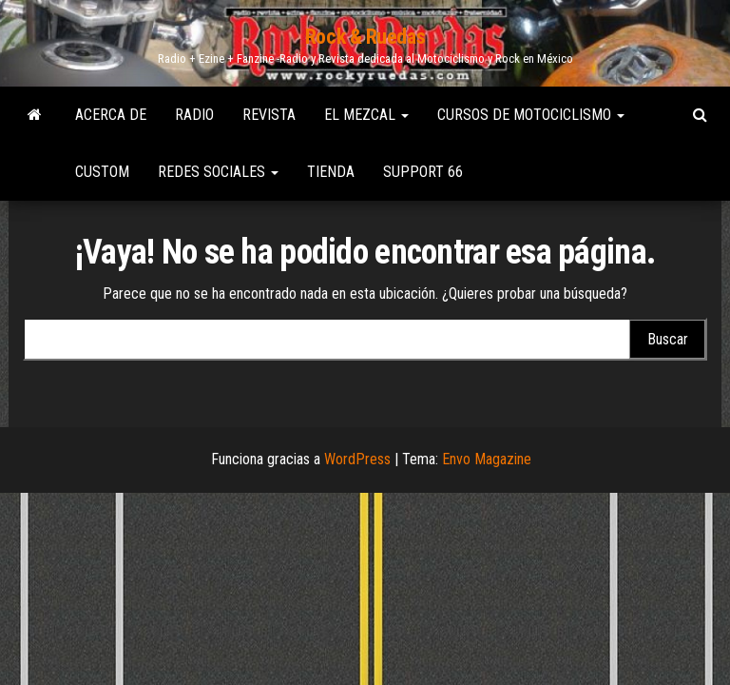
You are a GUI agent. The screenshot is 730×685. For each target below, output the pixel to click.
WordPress (357, 459)
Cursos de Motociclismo (530, 115)
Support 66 (423, 172)
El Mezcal (366, 115)
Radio (194, 115)
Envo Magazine (486, 459)
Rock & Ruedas (365, 37)
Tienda (331, 172)
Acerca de (110, 115)
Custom (102, 172)
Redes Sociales (218, 172)
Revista (269, 115)
